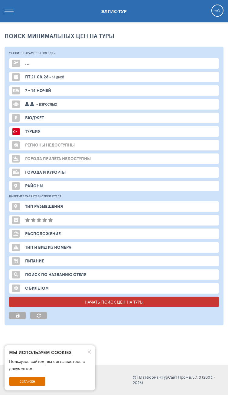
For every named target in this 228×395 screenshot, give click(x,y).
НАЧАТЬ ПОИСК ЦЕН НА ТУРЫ (114, 302)
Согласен (27, 381)
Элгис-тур (114, 11)
